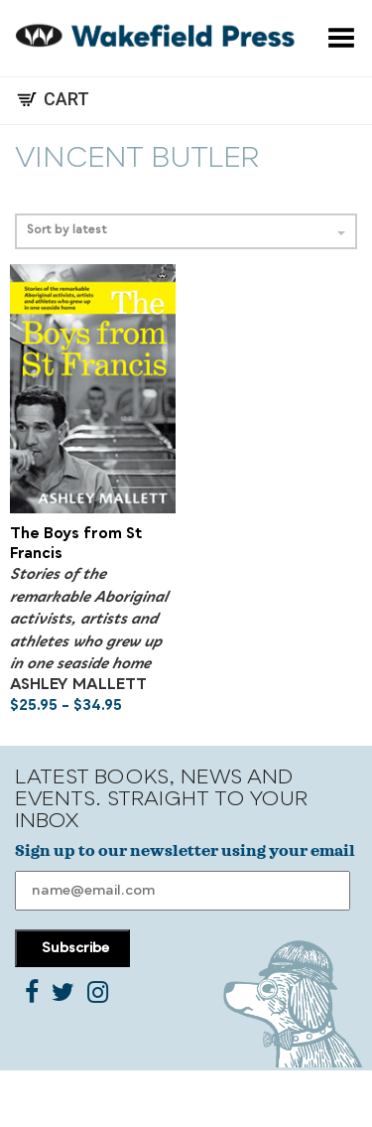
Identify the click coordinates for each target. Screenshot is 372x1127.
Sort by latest (186, 230)
